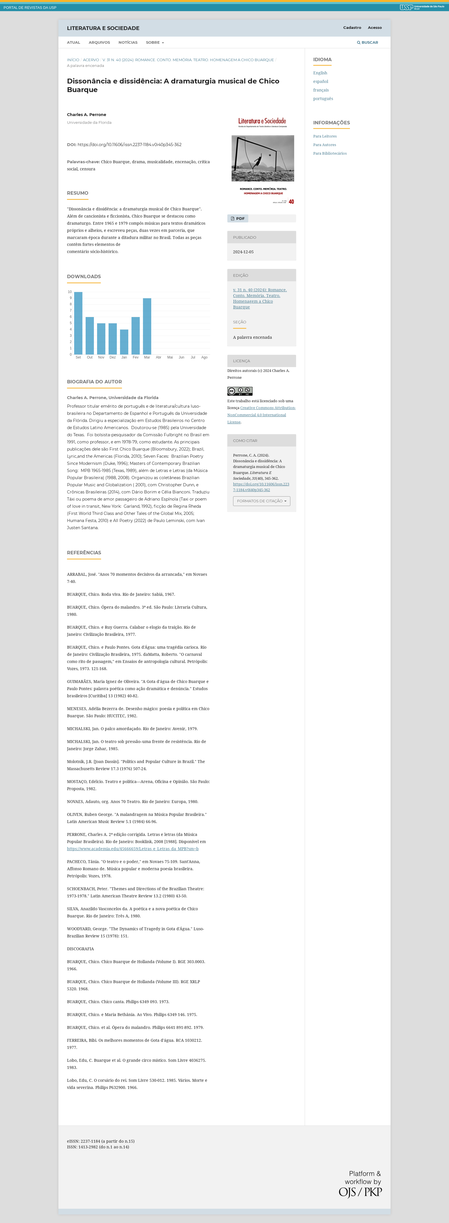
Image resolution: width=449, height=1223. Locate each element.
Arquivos (99, 42)
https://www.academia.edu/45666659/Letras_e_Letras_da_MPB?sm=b (133, 848)
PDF (240, 218)
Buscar (367, 42)
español (320, 81)
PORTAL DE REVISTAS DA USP (30, 8)
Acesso (375, 27)
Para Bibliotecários (330, 153)
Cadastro (352, 27)
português (323, 98)
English (320, 72)
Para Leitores (325, 136)
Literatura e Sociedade (103, 28)
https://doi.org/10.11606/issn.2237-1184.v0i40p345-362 (130, 144)
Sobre (153, 42)
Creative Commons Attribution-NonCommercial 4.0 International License (261, 415)
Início (73, 59)
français (321, 90)
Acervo (91, 59)
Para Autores (324, 144)
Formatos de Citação (260, 501)
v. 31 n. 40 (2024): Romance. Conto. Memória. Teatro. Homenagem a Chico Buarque (188, 59)
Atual (73, 42)
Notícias (128, 42)
